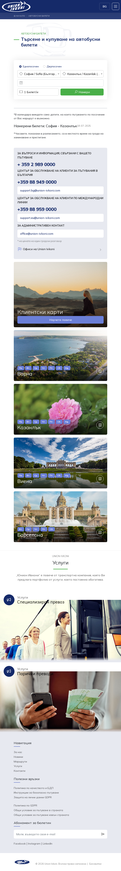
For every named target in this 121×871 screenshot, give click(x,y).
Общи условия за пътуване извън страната (41, 815)
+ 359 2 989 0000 (36, 164)
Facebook (20, 843)
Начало (19, 16)
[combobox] (39, 73)
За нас (18, 752)
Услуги (18, 766)
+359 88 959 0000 (37, 209)
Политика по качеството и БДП (33, 788)
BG (105, 6)
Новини (18, 756)
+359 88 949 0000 (37, 182)
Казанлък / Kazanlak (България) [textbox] (85, 74)
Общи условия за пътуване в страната (38, 810)
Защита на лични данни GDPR (33, 797)
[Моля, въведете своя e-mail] (56, 834)
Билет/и (27, 92)
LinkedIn (47, 843)
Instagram (34, 843)
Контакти (19, 770)
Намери (82, 92)
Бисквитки (95, 863)
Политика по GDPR (25, 805)
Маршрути (20, 761)
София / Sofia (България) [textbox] (41, 74)
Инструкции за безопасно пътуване (36, 792)
